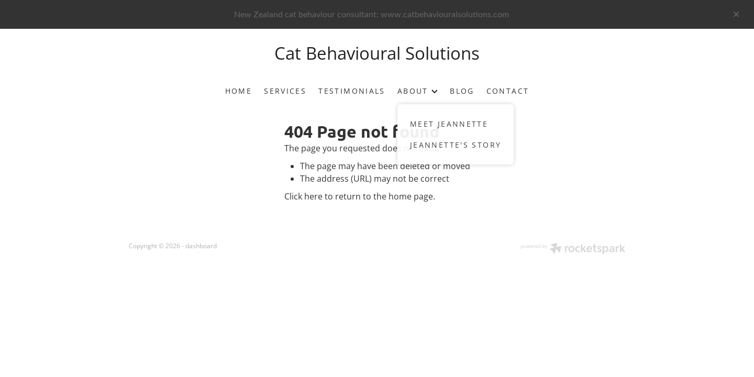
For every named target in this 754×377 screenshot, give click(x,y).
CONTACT (507, 91)
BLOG (462, 91)
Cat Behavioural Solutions (377, 53)
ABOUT (417, 91)
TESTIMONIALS (351, 91)
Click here (303, 196)
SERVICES (285, 91)
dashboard (201, 245)
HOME (238, 91)
